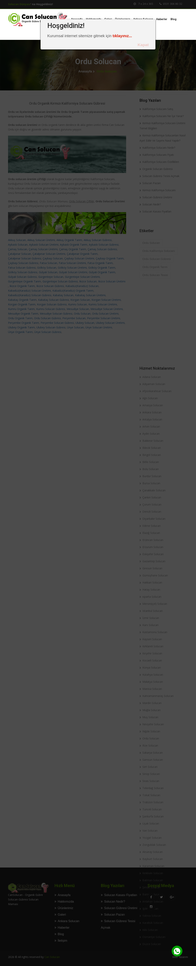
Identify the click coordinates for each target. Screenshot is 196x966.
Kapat (143, 45)
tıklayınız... (122, 36)
